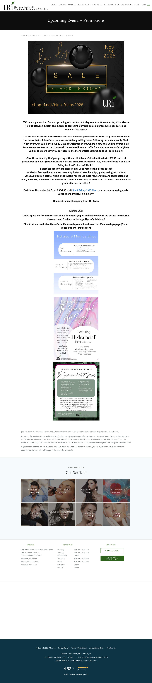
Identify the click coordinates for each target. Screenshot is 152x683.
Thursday (75, 558)
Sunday (75, 567)
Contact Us (111, 648)
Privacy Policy (63, 648)
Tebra (86, 674)
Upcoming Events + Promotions (62, 35)
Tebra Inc (52, 648)
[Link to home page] (24, 5)
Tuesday (75, 552)
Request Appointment (112, 558)
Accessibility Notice (96, 648)
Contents (45, 35)
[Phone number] (112, 550)
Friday (75, 561)
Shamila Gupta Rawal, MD (30, 35)
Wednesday (75, 555)
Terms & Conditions (79, 648)
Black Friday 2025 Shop (84, 190)
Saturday (75, 564)
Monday (75, 549)
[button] (148, 4)
